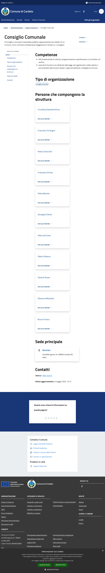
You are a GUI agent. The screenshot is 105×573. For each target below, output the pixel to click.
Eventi (81, 523)
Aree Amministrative (8, 506)
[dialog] (52, 561)
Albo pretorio (57, 539)
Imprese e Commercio (34, 506)
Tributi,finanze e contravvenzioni (64, 502)
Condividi (83, 37)
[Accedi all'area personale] (93, 2)
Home (6, 28)
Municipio (46, 350)
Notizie (81, 502)
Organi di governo (31, 28)
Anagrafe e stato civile (35, 502)
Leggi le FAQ (31, 542)
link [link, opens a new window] (72, 561)
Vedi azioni (83, 42)
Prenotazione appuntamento (37, 535)
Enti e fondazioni (7, 513)
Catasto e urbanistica (34, 509)
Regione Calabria (7, 2)
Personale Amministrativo (10, 520)
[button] (52, 569)
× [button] (102, 551)
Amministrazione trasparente (63, 535)
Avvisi (81, 509)
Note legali (56, 546)
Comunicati (83, 506)
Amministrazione (17, 28)
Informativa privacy (59, 542)
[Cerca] (101, 11)
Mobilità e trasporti (33, 513)
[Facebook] (83, 11)
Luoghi (81, 519)
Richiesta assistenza (34, 546)
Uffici (3, 509)
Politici (3, 517)
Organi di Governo (7, 502)
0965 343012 (47, 375)
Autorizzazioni (58, 506)
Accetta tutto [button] (44, 565)
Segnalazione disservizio (35, 539)
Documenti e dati (7, 524)
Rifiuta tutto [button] (61, 565)
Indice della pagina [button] (13, 51)
